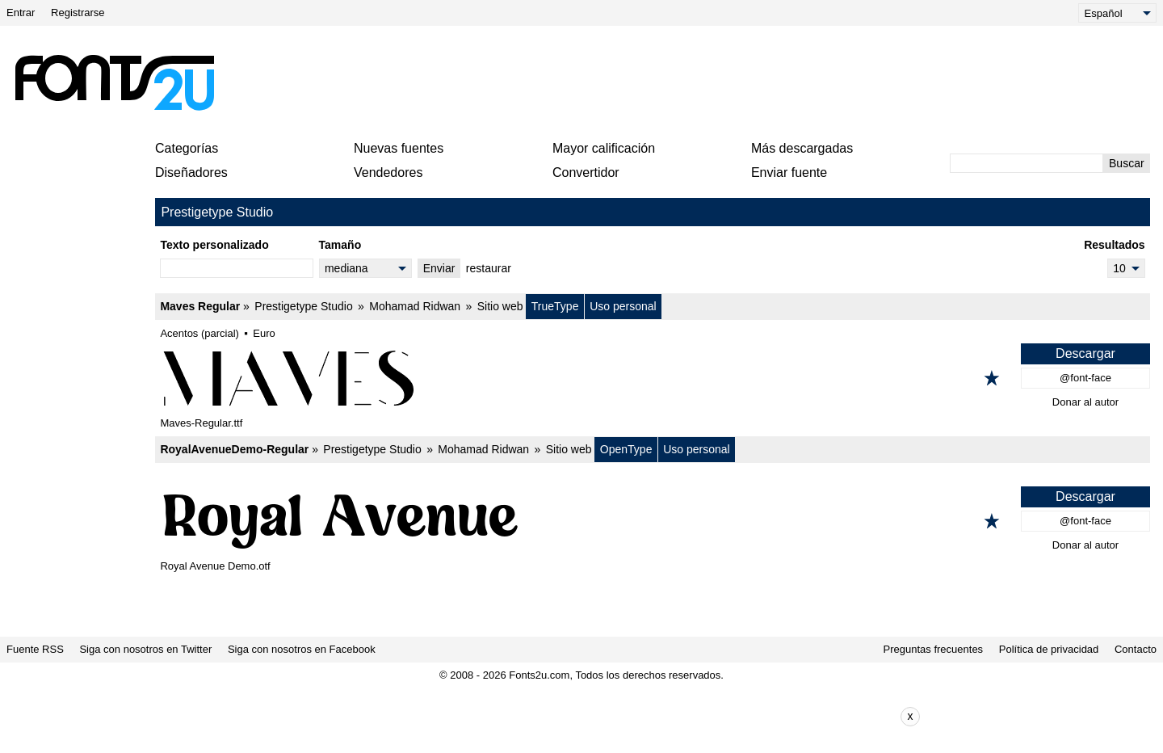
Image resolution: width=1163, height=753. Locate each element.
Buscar (1126, 163)
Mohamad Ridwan (414, 306)
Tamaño (340, 244)
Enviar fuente (789, 172)
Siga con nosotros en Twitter (145, 649)
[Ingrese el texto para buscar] (1026, 163)
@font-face (1085, 378)
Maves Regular (200, 306)
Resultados (1114, 244)
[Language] (1117, 13)
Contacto (1136, 649)
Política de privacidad (1049, 649)
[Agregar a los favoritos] (992, 378)
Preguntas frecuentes (934, 649)
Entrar (20, 12)
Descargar (1085, 353)
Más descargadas (802, 148)
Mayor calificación (603, 148)
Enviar (439, 268)
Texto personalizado (214, 244)
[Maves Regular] (652, 378)
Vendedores (388, 172)
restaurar (488, 268)
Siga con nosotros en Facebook (302, 649)
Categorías (186, 148)
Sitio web (500, 306)
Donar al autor (1085, 402)
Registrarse (77, 12)
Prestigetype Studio (303, 306)
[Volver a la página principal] (114, 82)
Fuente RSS (35, 649)
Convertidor (585, 172)
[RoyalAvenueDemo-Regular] (652, 521)
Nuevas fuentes (398, 148)
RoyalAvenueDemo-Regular (234, 449)
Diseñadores (191, 172)
